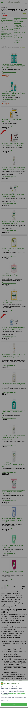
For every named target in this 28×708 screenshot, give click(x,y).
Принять (14, 704)
